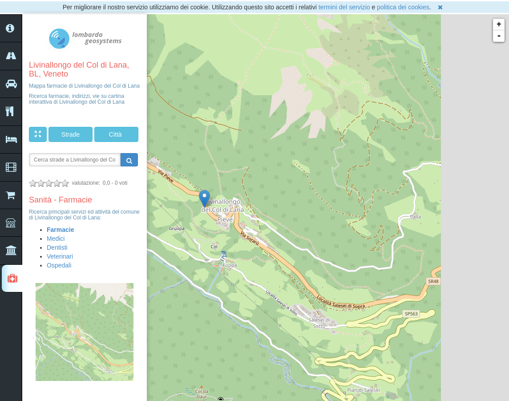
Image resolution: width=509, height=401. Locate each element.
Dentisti (57, 247)
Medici (56, 238)
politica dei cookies (403, 7)
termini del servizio (344, 7)
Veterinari (60, 256)
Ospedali (59, 265)
